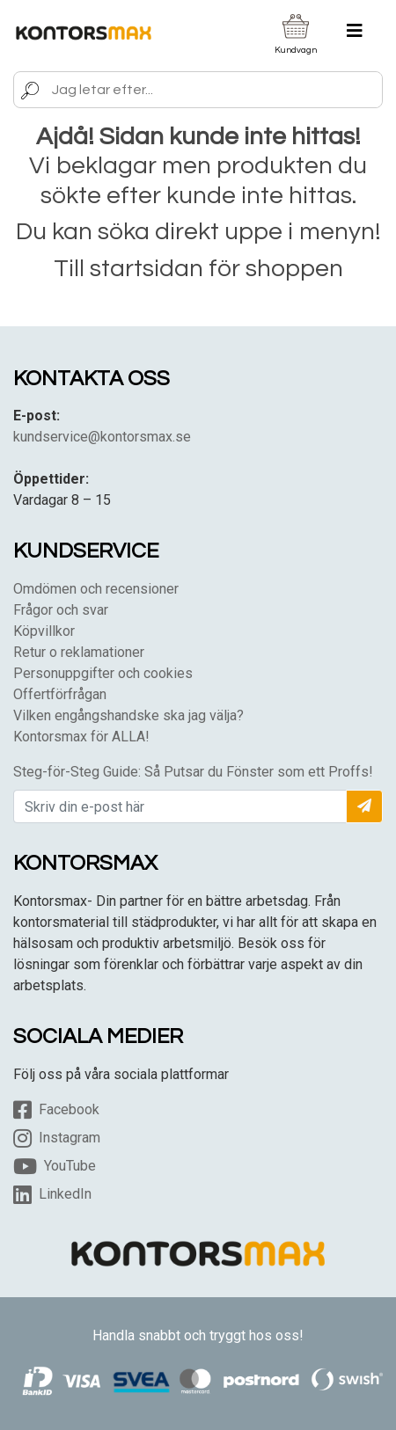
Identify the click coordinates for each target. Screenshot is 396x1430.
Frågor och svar (60, 610)
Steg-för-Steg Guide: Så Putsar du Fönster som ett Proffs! (193, 771)
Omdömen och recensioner (96, 588)
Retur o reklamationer (78, 652)
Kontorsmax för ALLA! (81, 736)
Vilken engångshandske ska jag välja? (128, 715)
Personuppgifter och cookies (103, 673)
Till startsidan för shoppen (198, 268)
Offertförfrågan (59, 694)
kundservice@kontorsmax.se (102, 436)
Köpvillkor (44, 631)
